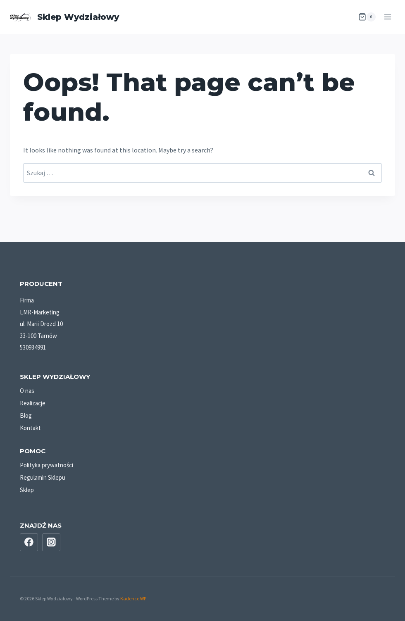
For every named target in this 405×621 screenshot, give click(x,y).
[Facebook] (29, 542)
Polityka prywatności (46, 465)
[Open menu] (387, 16)
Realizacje (32, 403)
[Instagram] (51, 542)
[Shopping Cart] (367, 16)
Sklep (27, 490)
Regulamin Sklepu (42, 477)
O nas (27, 391)
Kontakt (30, 428)
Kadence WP (133, 598)
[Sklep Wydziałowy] (64, 17)
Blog (26, 415)
